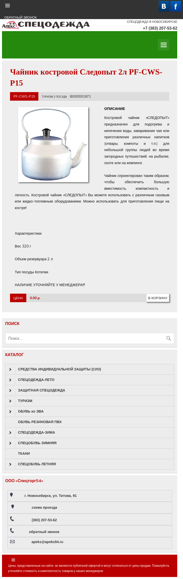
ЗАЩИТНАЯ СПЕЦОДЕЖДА (37, 390)
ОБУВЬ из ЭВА (26, 411)
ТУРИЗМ (47, 96)
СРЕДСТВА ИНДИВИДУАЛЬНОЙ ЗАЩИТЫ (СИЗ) (55, 369)
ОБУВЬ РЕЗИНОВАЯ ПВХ (40, 422)
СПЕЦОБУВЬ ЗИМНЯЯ (33, 443)
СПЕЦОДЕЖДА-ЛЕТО (31, 380)
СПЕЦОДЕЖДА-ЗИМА (32, 432)
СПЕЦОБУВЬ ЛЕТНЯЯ (32, 464)
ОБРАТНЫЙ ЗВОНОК (20, 17)
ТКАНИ (24, 454)
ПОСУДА (61, 96)
